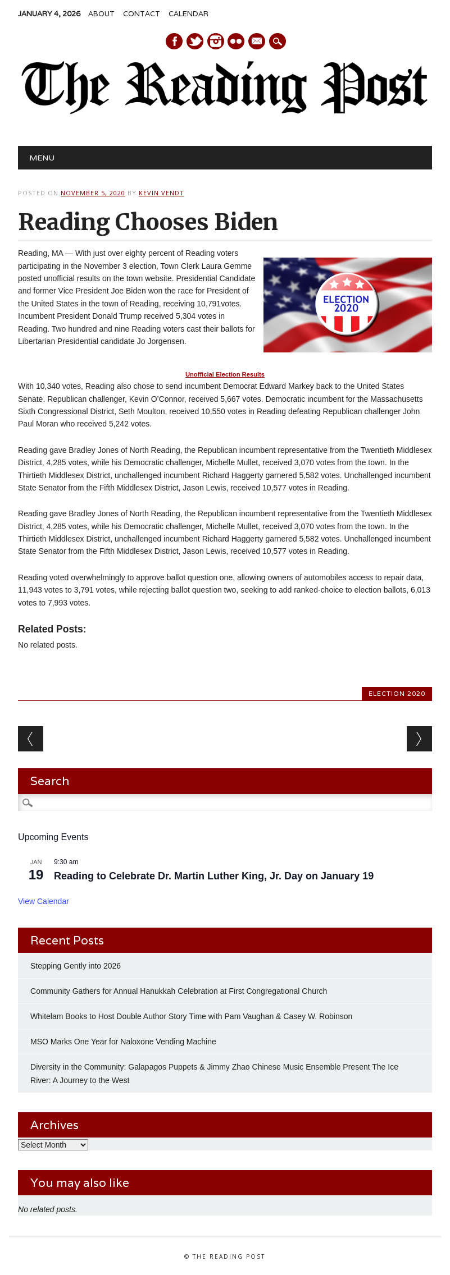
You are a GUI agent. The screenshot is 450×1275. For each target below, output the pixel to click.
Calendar (188, 14)
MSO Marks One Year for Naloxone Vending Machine (123, 1041)
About (101, 14)
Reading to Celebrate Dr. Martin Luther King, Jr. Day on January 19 (214, 876)
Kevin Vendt (161, 193)
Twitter (195, 41)
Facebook (174, 41)
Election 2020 (397, 694)
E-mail (257, 42)
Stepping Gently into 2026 (75, 965)
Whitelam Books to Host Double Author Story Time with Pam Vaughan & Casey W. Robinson (191, 1016)
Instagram (215, 41)
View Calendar (43, 901)
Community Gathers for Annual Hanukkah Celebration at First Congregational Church (178, 991)
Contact (141, 14)
